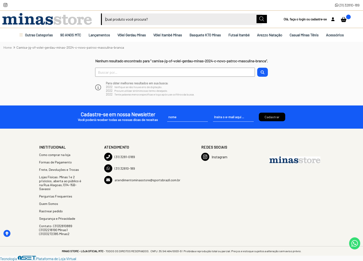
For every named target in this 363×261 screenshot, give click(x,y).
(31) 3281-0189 (119, 157)
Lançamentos (99, 35)
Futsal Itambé (239, 35)
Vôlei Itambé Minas (167, 35)
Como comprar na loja (54, 155)
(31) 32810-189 (347, 5)
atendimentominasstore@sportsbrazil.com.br (142, 180)
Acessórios (335, 35)
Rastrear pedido (51, 211)
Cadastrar (272, 117)
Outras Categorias (36, 35)
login (302, 19)
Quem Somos (48, 204)
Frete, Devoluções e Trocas (59, 170)
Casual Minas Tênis (304, 35)
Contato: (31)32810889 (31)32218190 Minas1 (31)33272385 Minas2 (55, 230)
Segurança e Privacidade (57, 218)
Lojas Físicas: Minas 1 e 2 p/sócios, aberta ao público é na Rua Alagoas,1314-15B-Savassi (60, 183)
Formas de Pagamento (55, 162)
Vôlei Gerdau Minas (131, 35)
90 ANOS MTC (70, 35)
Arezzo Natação (269, 35)
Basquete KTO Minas (205, 35)
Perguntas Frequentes (55, 196)
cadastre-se (318, 19)
